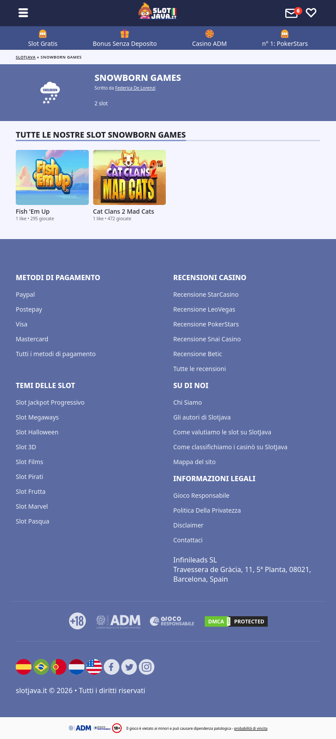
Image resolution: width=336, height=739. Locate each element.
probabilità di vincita (250, 728)
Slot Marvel (32, 506)
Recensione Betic (197, 354)
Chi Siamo (187, 402)
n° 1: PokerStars (285, 43)
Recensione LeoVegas (204, 309)
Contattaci (188, 540)
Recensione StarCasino (205, 294)
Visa (22, 324)
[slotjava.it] (158, 13)
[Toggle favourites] (311, 13)
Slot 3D (26, 447)
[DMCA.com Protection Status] (236, 621)
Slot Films (29, 462)
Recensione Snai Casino (207, 339)
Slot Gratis (42, 43)
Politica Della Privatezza (207, 510)
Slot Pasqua (32, 521)
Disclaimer (188, 525)
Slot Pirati (29, 476)
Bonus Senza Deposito (125, 43)
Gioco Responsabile (201, 495)
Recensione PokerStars (206, 324)
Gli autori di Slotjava (202, 417)
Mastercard (32, 339)
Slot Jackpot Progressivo (50, 402)
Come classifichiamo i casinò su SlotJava (230, 447)
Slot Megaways (37, 417)
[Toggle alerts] (292, 13)
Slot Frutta (31, 491)
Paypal (25, 294)
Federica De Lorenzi (135, 88)
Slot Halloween (37, 432)
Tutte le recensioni (199, 368)
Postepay (29, 309)
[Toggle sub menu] (23, 13)
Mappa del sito (194, 462)
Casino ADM (209, 43)
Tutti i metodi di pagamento (56, 354)
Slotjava (25, 57)
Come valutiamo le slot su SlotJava (222, 432)
